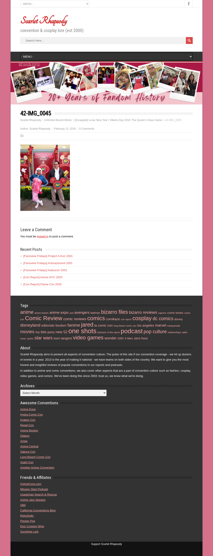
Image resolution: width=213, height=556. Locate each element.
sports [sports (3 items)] (30, 338)
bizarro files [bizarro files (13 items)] (114, 312)
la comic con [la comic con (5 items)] (103, 325)
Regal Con (27, 425)
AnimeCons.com (30, 484)
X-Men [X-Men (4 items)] (128, 338)
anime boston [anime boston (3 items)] (42, 313)
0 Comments (86, 128)
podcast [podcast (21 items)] (132, 331)
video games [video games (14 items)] (88, 337)
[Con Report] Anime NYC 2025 (42, 277)
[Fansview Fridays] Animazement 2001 (48, 263)
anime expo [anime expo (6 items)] (59, 312)
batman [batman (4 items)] (95, 312)
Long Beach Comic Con (35, 457)
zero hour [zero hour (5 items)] (141, 338)
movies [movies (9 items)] (27, 331)
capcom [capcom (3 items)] (162, 313)
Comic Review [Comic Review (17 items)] (43, 318)
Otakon (25, 435)
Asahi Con (27, 462)
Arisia (24, 441)
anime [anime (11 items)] (27, 312)
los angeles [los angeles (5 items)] (145, 325)
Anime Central (29, 446)
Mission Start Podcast (34, 489)
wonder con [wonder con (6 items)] (114, 338)
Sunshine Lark (29, 531)
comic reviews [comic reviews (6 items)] (74, 319)
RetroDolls (27, 515)
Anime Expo (28, 409)
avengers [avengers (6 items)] (82, 312)
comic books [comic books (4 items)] (175, 312)
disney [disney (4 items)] (178, 319)
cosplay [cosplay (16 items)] (141, 318)
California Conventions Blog (38, 510)
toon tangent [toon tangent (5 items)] (63, 338)
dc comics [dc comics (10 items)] (163, 318)
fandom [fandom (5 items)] (61, 325)
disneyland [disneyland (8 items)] (30, 325)
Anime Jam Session (33, 499)
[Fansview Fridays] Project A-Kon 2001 (48, 256)
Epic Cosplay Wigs (32, 526)
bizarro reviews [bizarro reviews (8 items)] (143, 312)
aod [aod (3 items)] (71, 313)
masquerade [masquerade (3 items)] (173, 325)
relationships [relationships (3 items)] (174, 332)
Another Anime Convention (37, 467)
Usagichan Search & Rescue (38, 494)
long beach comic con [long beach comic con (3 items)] (125, 325)
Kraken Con (28, 420)
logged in (43, 236)
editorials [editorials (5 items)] (47, 325)
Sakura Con (28, 451)
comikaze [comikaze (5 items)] (113, 319)
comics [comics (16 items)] (96, 318)
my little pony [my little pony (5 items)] (44, 332)
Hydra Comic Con (31, 414)
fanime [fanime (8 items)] (73, 325)
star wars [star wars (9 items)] (43, 337)
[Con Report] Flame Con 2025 (42, 284)
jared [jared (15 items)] (87, 324)
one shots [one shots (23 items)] (82, 331)
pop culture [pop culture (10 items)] (155, 331)
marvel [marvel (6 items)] (160, 325)
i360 (23, 505)
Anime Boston (29, 430)
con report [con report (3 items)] (126, 319)
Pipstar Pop (27, 521)
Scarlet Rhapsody (43, 20)
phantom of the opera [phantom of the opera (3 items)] (108, 332)
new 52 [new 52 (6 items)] (61, 332)
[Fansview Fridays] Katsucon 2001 (45, 270)
